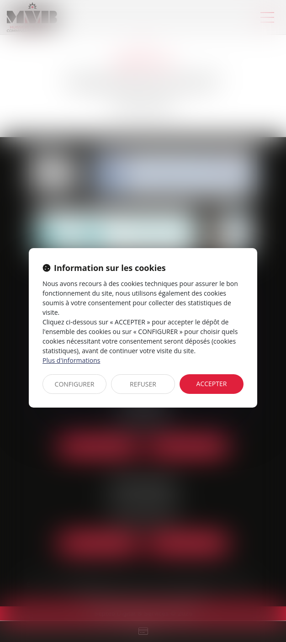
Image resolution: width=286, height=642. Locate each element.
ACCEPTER (211, 383)
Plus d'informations (71, 360)
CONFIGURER (75, 384)
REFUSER (143, 384)
